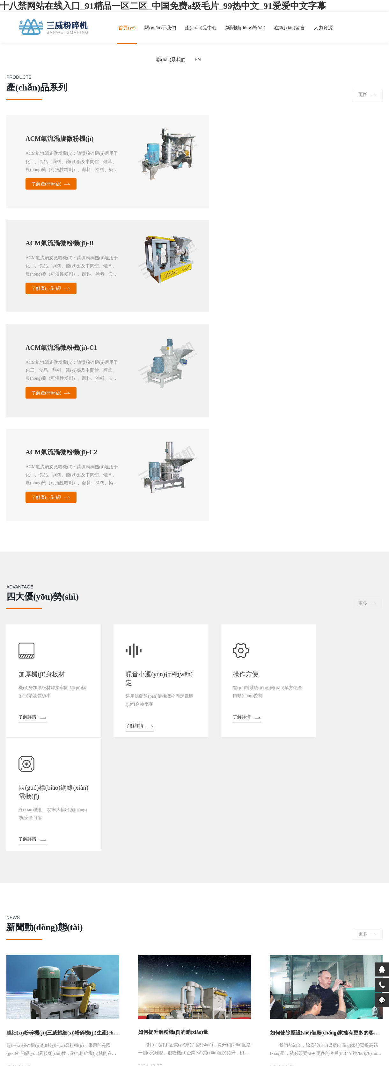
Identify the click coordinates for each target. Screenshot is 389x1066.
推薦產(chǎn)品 (91, 837)
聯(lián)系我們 (171, 59)
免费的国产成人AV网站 (132, 1063)
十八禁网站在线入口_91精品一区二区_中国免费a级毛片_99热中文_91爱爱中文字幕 (163, 6)
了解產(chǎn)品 (47, 185)
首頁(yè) (127, 27)
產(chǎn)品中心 (202, 27)
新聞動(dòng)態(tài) (246, 27)
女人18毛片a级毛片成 (58, 1063)
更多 (362, 95)
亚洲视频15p (169, 1063)
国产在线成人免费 (18, 1063)
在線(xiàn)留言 (290, 27)
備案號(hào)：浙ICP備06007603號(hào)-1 (259, 1035)
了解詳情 (28, 517)
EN (197, 59)
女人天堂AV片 (94, 1063)
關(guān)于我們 (161, 27)
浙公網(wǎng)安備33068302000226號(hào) (345, 1035)
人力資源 (324, 27)
